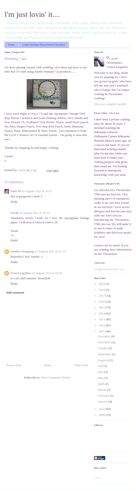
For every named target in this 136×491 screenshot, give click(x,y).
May (101, 377)
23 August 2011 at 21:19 (50, 251)
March (102, 389)
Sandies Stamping (22, 251)
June (101, 372)
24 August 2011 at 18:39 (47, 273)
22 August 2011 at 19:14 (34, 212)
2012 (102, 325)
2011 (102, 331)
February (104, 395)
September (105, 354)
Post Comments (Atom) (55, 377)
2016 (102, 301)
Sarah (14, 212)
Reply (14, 201)
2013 (102, 319)
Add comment (15, 292)
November (105, 342)
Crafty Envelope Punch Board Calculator (43, 44)
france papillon (21, 273)
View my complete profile (110, 104)
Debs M (16, 191)
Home (11, 44)
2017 (102, 295)
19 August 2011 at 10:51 (37, 191)
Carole (113, 58)
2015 (102, 307)
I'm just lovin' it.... (32, 14)
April (101, 383)
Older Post (81, 365)
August (103, 360)
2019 (102, 283)
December (104, 336)
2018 (102, 289)
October (103, 348)
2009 (102, 415)
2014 (102, 313)
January (103, 401)
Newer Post (13, 365)
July (101, 366)
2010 (102, 409)
